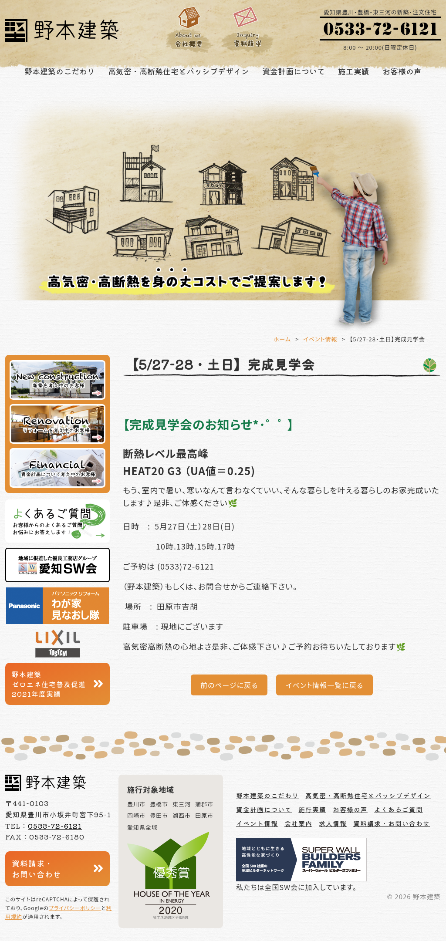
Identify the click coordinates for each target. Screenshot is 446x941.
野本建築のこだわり (59, 71)
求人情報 (333, 823)
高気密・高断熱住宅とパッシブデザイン (178, 71)
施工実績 (353, 71)
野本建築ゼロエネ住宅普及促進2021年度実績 (49, 684)
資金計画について (293, 71)
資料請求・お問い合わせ (36, 868)
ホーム (282, 339)
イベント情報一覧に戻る (324, 685)
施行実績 (312, 809)
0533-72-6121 (55, 825)
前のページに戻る (229, 685)
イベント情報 (320, 339)
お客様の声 (402, 71)
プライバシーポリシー (75, 907)
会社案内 (298, 823)
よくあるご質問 (398, 809)
